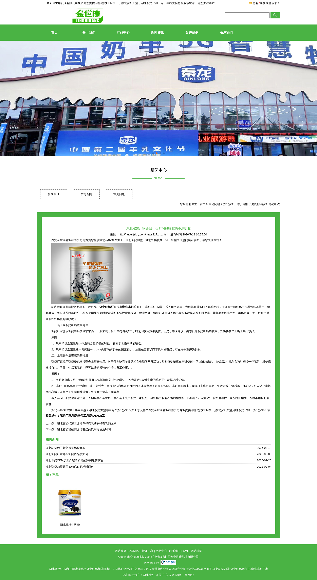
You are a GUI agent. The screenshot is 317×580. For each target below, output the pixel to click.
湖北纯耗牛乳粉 (70, 524)
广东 (165, 575)
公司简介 (134, 550)
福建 (178, 575)
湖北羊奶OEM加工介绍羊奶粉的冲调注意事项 (74, 460)
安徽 (171, 575)
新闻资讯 (157, 32)
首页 (54, 32)
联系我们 (226, 32)
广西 (184, 575)
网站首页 (120, 550)
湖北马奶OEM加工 (106, 3)
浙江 (152, 575)
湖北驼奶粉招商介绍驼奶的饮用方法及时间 (84, 429)
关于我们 (88, 32)
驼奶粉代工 (79, 415)
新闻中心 (147, 550)
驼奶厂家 (65, 415)
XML (186, 550)
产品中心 (123, 32)
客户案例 (191, 32)
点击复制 (160, 556)
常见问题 (119, 194)
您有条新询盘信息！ (264, 3)
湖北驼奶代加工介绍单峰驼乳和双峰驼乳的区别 (86, 423)
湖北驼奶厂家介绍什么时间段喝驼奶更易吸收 (251, 204)
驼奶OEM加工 (96, 415)
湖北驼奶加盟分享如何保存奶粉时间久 (70, 466)
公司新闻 (86, 194)
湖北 (146, 575)
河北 (191, 575)
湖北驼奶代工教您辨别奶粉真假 (65, 447)
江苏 (159, 575)
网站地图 (196, 550)
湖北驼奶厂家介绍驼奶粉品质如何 (67, 454)
